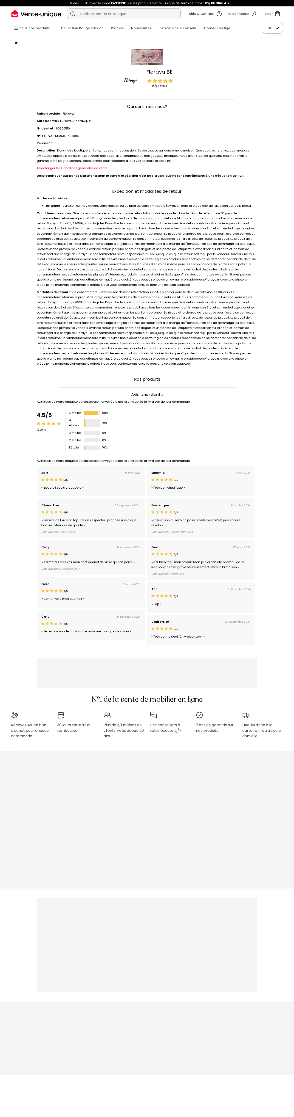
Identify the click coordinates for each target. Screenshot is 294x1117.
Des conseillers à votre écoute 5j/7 (165, 727)
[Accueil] (16, 43)
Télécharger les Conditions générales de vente (72, 168)
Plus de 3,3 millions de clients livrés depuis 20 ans (124, 730)
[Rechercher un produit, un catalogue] (72, 13)
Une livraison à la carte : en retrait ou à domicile (261, 730)
